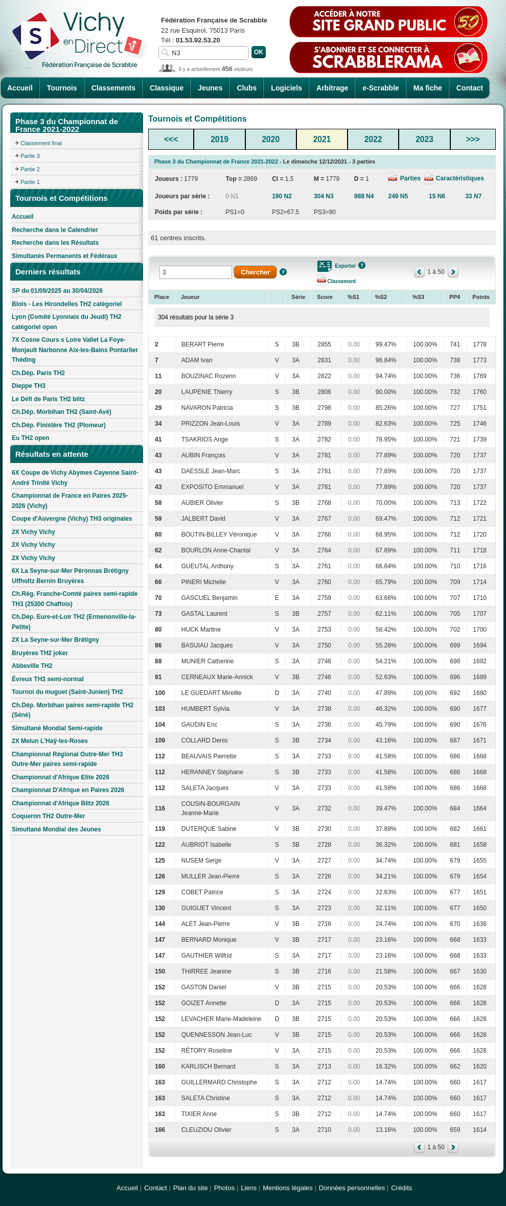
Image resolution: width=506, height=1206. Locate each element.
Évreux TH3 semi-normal (48, 679)
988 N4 (364, 196)
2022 (373, 139)
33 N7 (473, 196)
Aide (283, 272)
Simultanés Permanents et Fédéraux (65, 256)
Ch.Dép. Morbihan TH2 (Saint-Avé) (61, 411)
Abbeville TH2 (32, 665)
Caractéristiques (459, 178)
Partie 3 (30, 156)
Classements (113, 88)
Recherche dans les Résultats (55, 242)
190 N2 (282, 196)
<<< (171, 139)
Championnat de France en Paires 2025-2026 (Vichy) (70, 500)
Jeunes (210, 88)
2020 (271, 139)
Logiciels (286, 88)
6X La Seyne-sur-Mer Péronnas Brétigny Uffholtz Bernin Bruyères (70, 576)
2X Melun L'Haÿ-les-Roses (50, 741)
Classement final (41, 143)
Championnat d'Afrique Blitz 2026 (60, 803)
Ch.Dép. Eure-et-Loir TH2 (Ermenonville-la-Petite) (74, 622)
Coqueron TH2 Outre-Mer (48, 816)
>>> (473, 139)
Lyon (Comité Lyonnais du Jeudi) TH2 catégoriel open (66, 322)
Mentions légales (288, 1188)
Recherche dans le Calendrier (55, 230)
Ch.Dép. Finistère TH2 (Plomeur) (59, 425)
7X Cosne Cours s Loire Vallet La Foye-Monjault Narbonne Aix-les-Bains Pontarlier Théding (75, 349)
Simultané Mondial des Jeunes (56, 829)
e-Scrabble (380, 88)
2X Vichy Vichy (33, 532)
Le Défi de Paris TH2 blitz (48, 399)
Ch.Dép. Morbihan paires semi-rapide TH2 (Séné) (72, 710)
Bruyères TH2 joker (40, 653)
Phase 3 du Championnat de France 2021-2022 (216, 161)
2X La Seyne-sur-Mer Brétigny (55, 639)
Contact (469, 88)
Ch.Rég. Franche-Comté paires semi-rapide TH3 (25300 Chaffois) (74, 599)
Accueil (20, 88)
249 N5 (398, 196)
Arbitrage (332, 88)
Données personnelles (352, 1188)
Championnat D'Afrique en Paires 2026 (68, 790)
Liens (249, 1188)
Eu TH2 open (30, 438)
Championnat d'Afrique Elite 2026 (60, 777)
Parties (410, 178)
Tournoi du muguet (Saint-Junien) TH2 (67, 691)
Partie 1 (30, 182)
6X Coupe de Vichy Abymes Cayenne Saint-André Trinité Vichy (75, 477)
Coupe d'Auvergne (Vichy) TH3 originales (72, 518)
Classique (166, 88)
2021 (322, 139)
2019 (219, 139)
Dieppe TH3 (28, 385)
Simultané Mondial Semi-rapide (57, 728)
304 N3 (324, 196)
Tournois (62, 88)
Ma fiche (427, 88)
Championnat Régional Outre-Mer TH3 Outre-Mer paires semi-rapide (67, 759)
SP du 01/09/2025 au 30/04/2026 (57, 290)
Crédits (401, 1188)
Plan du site (190, 1188)
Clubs (247, 88)
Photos (224, 1188)
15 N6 (437, 196)
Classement (341, 281)
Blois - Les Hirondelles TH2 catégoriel (67, 304)
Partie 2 (30, 169)
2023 (424, 139)
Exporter (345, 266)
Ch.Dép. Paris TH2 (38, 373)
